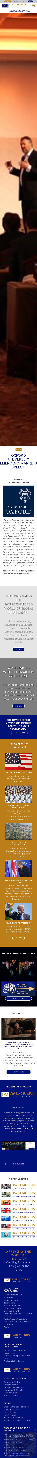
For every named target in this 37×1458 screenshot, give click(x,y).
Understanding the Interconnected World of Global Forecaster (18, 1313)
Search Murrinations (13, 1308)
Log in (30, 1)
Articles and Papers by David (17, 1420)
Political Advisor (11, 1395)
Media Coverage (11, 1300)
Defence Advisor (11, 1384)
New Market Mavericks (14, 1447)
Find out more (18, 998)
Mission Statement (12, 1305)
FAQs (6, 1358)
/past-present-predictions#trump (18, 919)
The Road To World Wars (15, 1417)
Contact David (19, 733)
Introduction (9, 1353)
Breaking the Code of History (16, 1407)
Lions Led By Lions (11, 1409)
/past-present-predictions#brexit (18, 881)
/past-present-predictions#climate (18, 841)
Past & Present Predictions (15, 1319)
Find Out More (18, 1164)
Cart (25, 1)
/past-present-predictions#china (18, 804)
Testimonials (9, 1303)
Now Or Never (10, 1415)
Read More (18, 649)
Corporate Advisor (12, 1382)
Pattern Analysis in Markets (16, 1450)
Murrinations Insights (13, 1295)
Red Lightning (10, 1412)
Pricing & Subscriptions (14, 1361)
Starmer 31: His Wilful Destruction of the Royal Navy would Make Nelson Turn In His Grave (18, 1045)
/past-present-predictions (18, 769)
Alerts (6, 1327)
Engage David (18, 1)
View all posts (18, 1072)
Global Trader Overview (14, 1350)
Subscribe (7, 1)
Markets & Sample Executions (17, 1355)
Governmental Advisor (14, 1387)
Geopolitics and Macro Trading (18, 1434)
